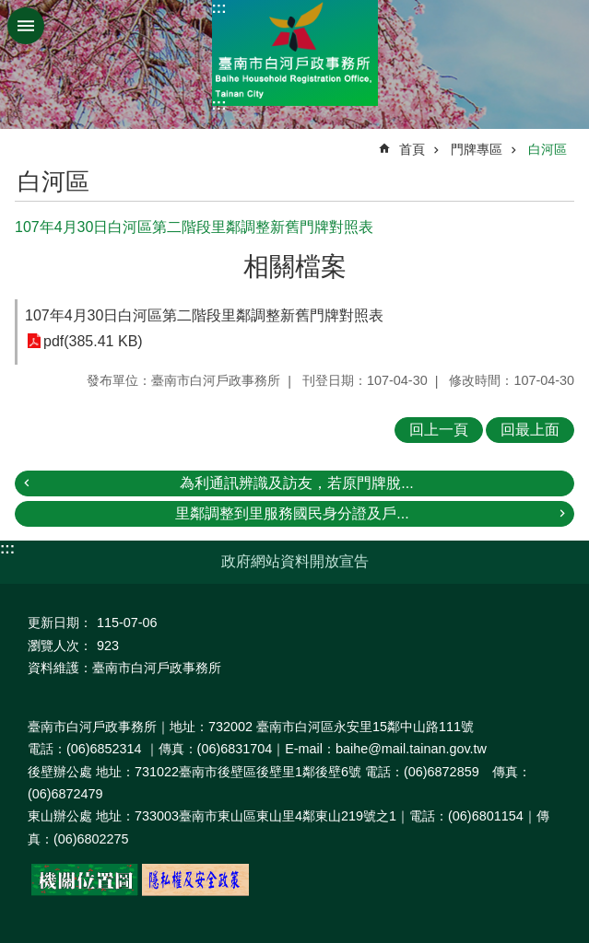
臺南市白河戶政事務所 (295, 53)
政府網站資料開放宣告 (295, 561)
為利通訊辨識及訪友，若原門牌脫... (296, 483)
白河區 (547, 149)
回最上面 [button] (530, 429)
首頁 (412, 149)
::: (219, 8)
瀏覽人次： (60, 645)
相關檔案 (295, 266)
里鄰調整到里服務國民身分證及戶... (291, 513)
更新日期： (60, 622)
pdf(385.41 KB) (93, 341)
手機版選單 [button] (25, 25)
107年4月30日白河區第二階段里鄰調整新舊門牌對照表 (204, 315)
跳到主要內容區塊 (9, 9)
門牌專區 (476, 149)
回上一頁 (438, 429)
